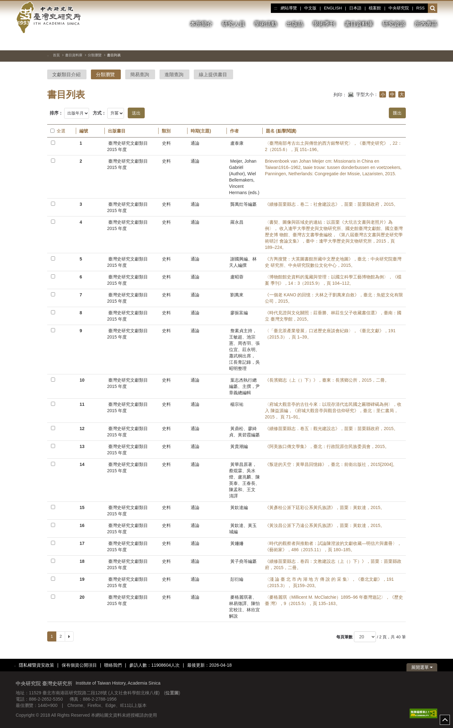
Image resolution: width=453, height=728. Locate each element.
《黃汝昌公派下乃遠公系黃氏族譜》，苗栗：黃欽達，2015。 (325, 525)
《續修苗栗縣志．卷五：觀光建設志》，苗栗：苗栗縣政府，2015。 (331, 428)
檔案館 (375, 8)
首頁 (56, 55)
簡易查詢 (139, 74)
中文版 (310, 8)
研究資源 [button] (394, 24)
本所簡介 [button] (201, 24)
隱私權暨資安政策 (36, 665)
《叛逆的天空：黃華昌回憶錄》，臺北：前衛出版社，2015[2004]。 (331, 464)
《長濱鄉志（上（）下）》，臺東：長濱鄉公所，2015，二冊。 (327, 380)
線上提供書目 (213, 74)
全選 (57, 131)
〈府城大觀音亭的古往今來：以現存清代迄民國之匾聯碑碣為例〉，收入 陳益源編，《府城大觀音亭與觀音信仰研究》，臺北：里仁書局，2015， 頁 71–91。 (333, 410)
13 (82, 446)
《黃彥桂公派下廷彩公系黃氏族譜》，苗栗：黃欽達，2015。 (325, 507)
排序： (56, 112)
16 (82, 525)
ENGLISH (333, 8)
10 (82, 380)
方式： (99, 112)
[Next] (69, 636)
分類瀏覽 (95, 55)
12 (82, 428)
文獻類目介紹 (66, 74)
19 (82, 579)
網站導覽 (289, 8)
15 (82, 507)
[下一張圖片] (432, 42)
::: (275, 8)
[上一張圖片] (421, 42)
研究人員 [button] (233, 24)
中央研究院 (399, 8)
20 (82, 597)
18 (82, 561)
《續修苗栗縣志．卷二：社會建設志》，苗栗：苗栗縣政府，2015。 (331, 204)
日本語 (355, 8)
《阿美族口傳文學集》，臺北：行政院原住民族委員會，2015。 (327, 446)
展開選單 (422, 667)
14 (82, 464)
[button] (432, 8)
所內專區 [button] (426, 24)
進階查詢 (174, 74)
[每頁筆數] (365, 636)
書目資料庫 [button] (359, 24)
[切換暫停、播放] (410, 42)
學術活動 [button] (265, 24)
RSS (420, 8)
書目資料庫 (73, 55)
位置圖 (172, 692)
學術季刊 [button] (324, 24)
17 (82, 543)
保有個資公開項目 (79, 665)
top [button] (445, 720)
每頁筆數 (344, 637)
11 (82, 404)
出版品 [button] (294, 24)
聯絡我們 (113, 665)
